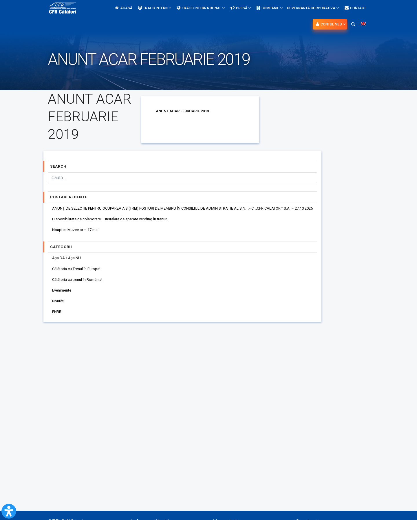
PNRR (57, 318)
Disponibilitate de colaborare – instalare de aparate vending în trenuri (115, 220)
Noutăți (59, 307)
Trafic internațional (201, 8)
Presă (241, 8)
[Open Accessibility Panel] (8, 511)
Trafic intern (154, 8)
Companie (270, 8)
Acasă (123, 8)
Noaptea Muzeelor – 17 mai (77, 231)
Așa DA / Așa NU (67, 260)
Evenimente (63, 295)
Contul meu (330, 24)
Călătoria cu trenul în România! (80, 283)
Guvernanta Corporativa (313, 8)
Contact (355, 8)
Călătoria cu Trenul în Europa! (78, 272)
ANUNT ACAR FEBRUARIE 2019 (184, 111)
